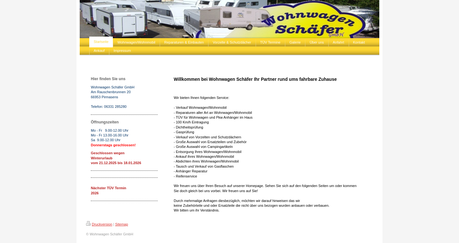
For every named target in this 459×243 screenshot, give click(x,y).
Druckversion (99, 224)
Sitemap (121, 224)
